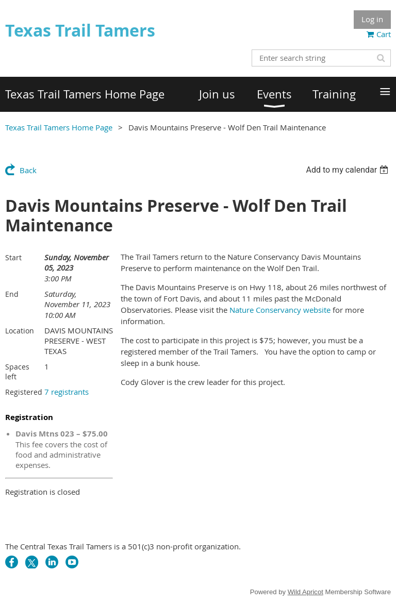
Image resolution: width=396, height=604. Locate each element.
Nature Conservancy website (280, 310)
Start (13, 257)
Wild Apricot (305, 592)
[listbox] (348, 169)
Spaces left (17, 371)
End (12, 294)
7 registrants (66, 392)
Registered (23, 392)
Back (28, 170)
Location (19, 330)
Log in (372, 19)
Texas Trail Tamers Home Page (58, 127)
